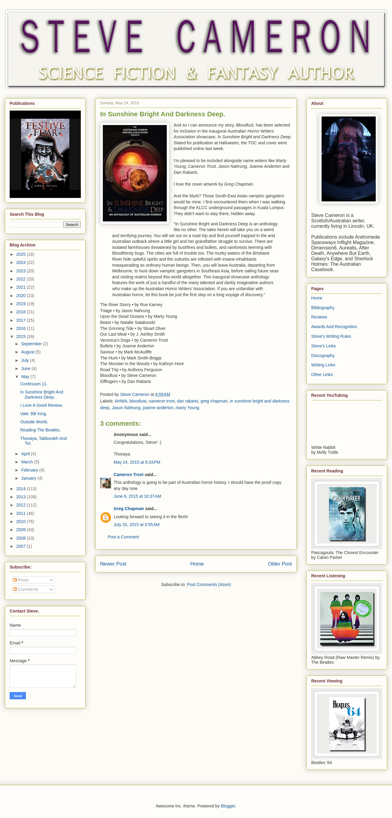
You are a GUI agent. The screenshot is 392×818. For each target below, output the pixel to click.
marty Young (187, 407)
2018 (21, 311)
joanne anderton (158, 407)
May (25, 376)
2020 (21, 295)
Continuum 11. (34, 383)
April (26, 453)
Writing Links (323, 364)
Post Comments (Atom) (209, 584)
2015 (21, 336)
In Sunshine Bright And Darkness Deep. (41, 395)
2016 (21, 328)
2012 (21, 505)
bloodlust (138, 401)
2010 (21, 521)
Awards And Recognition (334, 326)
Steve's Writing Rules (331, 336)
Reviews (319, 317)
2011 (21, 513)
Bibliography (322, 307)
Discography (323, 355)
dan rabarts (187, 401)
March (27, 461)
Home (197, 564)
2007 (21, 546)
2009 (21, 529)
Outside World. (34, 421)
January (29, 478)
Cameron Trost (129, 474)
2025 (21, 254)
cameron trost (162, 401)
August (28, 351)
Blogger (228, 806)
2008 (21, 538)
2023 (21, 270)
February (30, 470)
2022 (21, 279)
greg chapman (214, 401)
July (25, 360)
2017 (21, 320)
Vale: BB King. (33, 413)
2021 (21, 287)
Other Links (322, 374)
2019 (21, 303)
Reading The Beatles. (40, 430)
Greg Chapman (129, 508)
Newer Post (113, 564)
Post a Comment (123, 536)
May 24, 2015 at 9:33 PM (137, 462)
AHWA (121, 401)
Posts (21, 580)
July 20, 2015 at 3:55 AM (137, 524)
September (32, 343)
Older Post (280, 564)
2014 (21, 488)
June (26, 368)
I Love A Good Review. (41, 405)
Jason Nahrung (126, 407)
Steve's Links (323, 345)
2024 (21, 262)
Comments (26, 589)
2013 (21, 496)
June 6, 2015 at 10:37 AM (137, 496)
